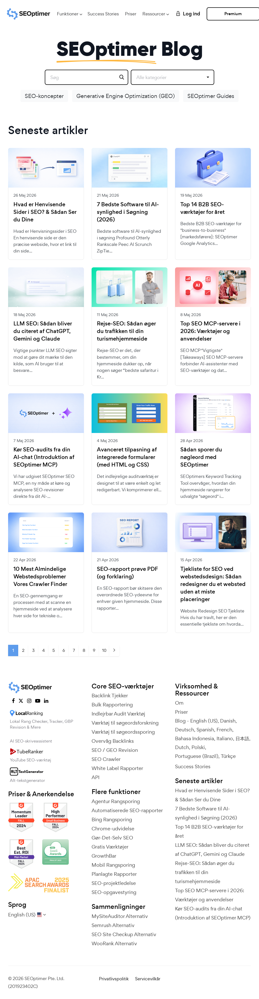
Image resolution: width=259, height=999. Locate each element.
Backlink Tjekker (110, 695)
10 (104, 650)
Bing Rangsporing (112, 819)
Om (179, 703)
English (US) (204, 721)
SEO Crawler (106, 759)
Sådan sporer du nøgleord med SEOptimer (201, 457)
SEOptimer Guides (210, 95)
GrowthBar (104, 856)
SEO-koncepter (44, 95)
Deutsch (184, 729)
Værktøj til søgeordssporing (123, 732)
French (224, 729)
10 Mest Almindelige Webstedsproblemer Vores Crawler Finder (40, 576)
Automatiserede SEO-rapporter (127, 810)
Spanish (205, 729)
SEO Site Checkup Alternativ (124, 934)
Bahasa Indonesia (194, 738)
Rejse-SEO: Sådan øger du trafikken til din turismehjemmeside (126, 331)
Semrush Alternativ (113, 925)
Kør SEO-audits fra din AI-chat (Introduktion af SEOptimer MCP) (43, 457)
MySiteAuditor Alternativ (120, 916)
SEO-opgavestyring (114, 892)
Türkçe (228, 756)
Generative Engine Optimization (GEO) (125, 95)
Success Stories (103, 14)
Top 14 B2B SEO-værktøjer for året (202, 208)
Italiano (225, 738)
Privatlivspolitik (114, 979)
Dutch (182, 747)
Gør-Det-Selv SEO (112, 837)
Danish (227, 721)
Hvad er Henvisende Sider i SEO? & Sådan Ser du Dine (44, 212)
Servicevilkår (147, 979)
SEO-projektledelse (114, 883)
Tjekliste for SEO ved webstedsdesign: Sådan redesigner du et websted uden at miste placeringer (213, 584)
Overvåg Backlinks (113, 741)
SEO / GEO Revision (115, 750)
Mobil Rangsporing (113, 865)
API (95, 777)
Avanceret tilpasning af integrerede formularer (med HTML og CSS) (127, 457)
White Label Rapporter (117, 768)
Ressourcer (153, 14)
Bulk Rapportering (112, 704)
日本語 (242, 738)
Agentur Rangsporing (116, 801)
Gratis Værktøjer (110, 846)
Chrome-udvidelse (113, 828)
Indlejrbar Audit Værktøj (118, 713)
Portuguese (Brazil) (196, 756)
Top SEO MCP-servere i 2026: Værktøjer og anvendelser (210, 331)
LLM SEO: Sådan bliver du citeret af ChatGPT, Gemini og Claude (42, 331)
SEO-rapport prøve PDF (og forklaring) (127, 572)
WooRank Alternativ (114, 943)
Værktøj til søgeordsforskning (125, 723)
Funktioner (67, 14)
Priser (130, 14)
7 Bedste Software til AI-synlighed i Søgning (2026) (128, 212)
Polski (198, 747)
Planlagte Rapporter (114, 874)
